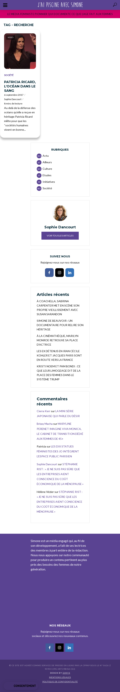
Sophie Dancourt (12, 99)
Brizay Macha (45, 423)
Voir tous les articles (60, 235)
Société (9, 75)
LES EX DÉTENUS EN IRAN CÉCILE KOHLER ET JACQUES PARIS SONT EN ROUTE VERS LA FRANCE (59, 355)
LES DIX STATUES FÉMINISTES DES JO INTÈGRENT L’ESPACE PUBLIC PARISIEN (58, 451)
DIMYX (66, 673)
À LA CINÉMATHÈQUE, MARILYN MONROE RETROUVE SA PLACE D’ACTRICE (57, 340)
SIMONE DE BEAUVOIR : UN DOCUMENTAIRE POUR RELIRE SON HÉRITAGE (60, 325)
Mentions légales (60, 677)
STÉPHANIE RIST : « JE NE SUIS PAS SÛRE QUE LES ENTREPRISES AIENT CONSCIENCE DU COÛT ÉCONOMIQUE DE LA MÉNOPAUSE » (60, 474)
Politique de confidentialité (60, 681)
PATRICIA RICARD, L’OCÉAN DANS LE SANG (20, 86)
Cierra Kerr (43, 411)
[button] (21, 686)
